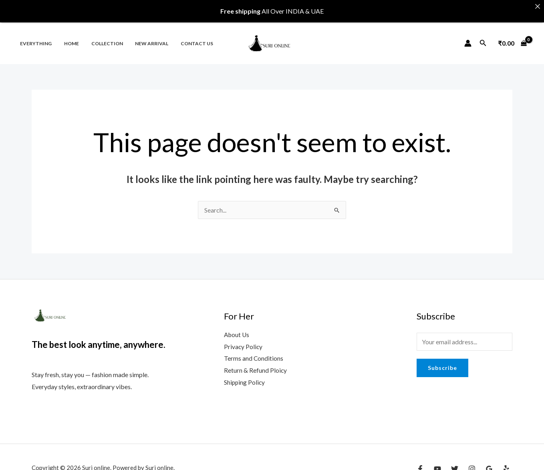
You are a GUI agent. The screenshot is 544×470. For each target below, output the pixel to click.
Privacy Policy (243, 342)
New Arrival (142, 39)
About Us (237, 330)
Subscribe (442, 363)
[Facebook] (420, 465)
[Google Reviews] (489, 465)
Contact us (185, 39)
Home (67, 39)
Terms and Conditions (254, 354)
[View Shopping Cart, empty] (512, 39)
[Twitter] (454, 465)
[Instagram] (471, 465)
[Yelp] (506, 465)
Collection (100, 39)
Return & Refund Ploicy (255, 366)
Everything (34, 39)
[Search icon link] (483, 39)
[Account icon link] (467, 39)
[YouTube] (437, 465)
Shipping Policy (245, 378)
